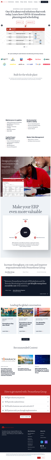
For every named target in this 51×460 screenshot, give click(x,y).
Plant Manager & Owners (31, 434)
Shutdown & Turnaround (30, 444)
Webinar (29, 22)
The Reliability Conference (40, 323)
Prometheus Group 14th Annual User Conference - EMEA (25, 325)
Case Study (43, 293)
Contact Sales (44, 1)
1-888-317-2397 (43, 448)
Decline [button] (43, 457)
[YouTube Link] (43, 445)
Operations (30, 436)
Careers (42, 435)
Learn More (5, 331)
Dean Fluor (25, 272)
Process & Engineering (30, 439)
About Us (42, 431)
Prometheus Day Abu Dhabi (7, 324)
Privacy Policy (29, 455)
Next (49, 25)
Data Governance (31, 447)
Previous (2, 25)
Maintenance (30, 441)
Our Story (42, 433)
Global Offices (43, 437)
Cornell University (41, 272)
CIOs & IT (30, 449)
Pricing (21, 1)
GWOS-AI (19, 22)
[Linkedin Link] (41, 445)
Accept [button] (39, 457)
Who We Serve (31, 431)
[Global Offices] (39, 1)
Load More (25, 339)
